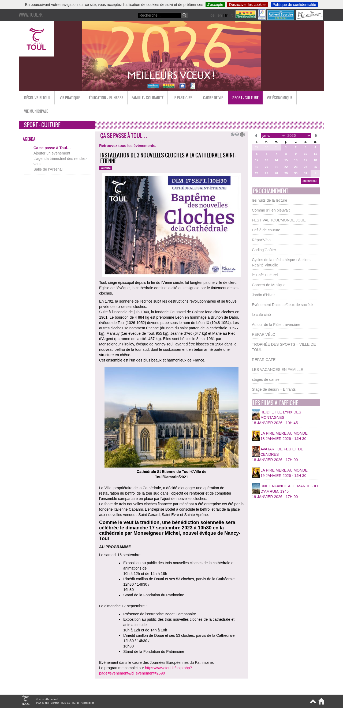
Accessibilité (87, 703)
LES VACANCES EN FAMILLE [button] (277, 369)
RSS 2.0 (65, 703)
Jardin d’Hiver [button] (263, 295)
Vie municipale (36, 111)
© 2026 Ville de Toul (47, 699)
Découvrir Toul (37, 97)
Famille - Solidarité (147, 97)
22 (286, 166)
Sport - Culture (245, 97)
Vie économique (279, 97)
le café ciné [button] (261, 314)
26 (256, 173)
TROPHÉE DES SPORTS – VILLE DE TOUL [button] (284, 347)
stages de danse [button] (265, 379)
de (212, 15)
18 (315, 160)
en (220, 15)
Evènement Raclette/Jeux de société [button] (282, 305)
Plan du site (42, 703)
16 (295, 160)
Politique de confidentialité (294, 4)
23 (295, 166)
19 (256, 166)
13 (266, 160)
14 (276, 160)
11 (315, 153)
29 (256, 147)
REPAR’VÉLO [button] (263, 334)
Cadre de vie (213, 97)
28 (276, 173)
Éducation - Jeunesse (106, 97)
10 (305, 153)
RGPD (75, 703)
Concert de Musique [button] (268, 285)
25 (315, 166)
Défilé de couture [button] (266, 230)
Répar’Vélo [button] (261, 240)
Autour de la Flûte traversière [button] (276, 324)
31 (276, 147)
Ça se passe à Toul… (52, 148)
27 (266, 173)
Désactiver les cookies (247, 4)
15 (286, 160)
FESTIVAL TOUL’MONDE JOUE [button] (279, 220)
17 (305, 160)
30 (266, 147)
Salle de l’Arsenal (47, 169)
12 (256, 160)
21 (276, 166)
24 (305, 166)
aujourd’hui (310, 180)
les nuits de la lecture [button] (269, 200)
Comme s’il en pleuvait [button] (271, 210)
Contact (55, 703)
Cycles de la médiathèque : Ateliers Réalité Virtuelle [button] (281, 262)
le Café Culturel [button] (265, 275)
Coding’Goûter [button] (264, 250)
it (232, 15)
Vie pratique (70, 97)
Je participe (182, 97)
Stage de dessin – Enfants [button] (274, 389)
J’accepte (215, 4)
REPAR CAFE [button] (263, 359)
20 (266, 166)
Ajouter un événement (51, 153)
